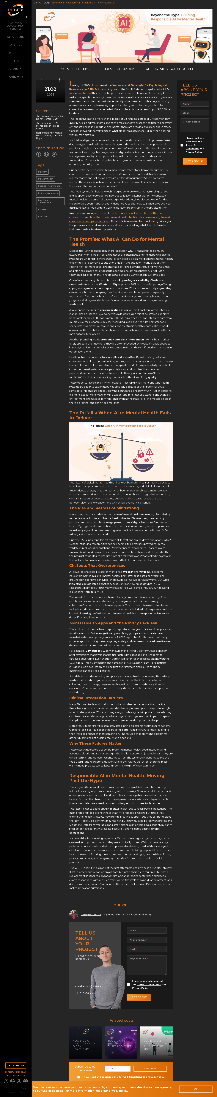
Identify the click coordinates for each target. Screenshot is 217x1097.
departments (15, 37)
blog (16, 61)
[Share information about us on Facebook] (6, 1081)
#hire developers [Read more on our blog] (48, 193)
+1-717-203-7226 (87, 993)
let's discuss (139, 997)
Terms (23, 1088)
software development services (16, 25)
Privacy (9, 1088)
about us (16, 69)
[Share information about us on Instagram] (25, 1081)
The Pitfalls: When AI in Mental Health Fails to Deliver (48, 126)
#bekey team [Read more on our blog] (45, 179)
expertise (15, 45)
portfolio (15, 53)
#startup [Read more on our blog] (43, 209)
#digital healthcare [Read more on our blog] (49, 186)
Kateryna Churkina (91, 914)
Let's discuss (16, 1065)
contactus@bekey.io (16, 1071)
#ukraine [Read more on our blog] (43, 216)
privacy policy (118, 1090)
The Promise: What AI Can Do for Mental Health (50, 117)
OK (196, 1089)
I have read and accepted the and (149, 984)
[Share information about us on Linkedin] (12, 1081)
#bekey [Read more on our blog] (42, 171)
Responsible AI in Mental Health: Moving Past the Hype (49, 135)
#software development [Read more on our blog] (45, 201)
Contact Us (16, 77)
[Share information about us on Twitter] (19, 1081)
